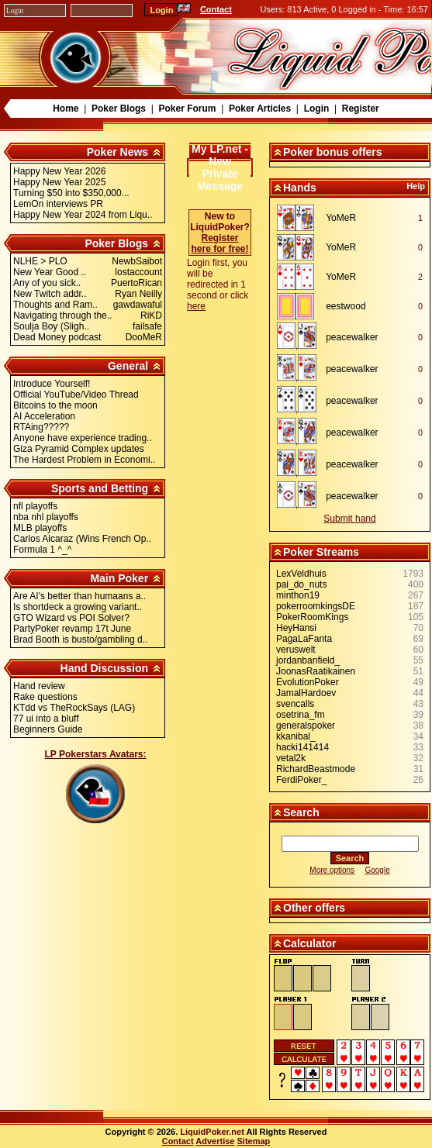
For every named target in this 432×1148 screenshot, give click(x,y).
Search (301, 812)
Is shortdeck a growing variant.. (77, 607)
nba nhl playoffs (45, 517)
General (128, 366)
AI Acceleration (44, 416)
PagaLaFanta (304, 638)
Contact (216, 9)
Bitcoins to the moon (55, 405)
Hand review (39, 686)
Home (65, 108)
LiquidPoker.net (212, 1131)
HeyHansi (296, 627)
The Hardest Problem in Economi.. (84, 459)
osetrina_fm (300, 714)
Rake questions (45, 696)
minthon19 (298, 595)
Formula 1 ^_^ (42, 549)
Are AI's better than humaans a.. (79, 596)
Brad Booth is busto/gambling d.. (80, 639)
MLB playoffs (40, 527)
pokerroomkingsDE (315, 606)
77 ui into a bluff (46, 718)
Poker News (117, 152)
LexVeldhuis (301, 573)
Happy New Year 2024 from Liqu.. (82, 214)
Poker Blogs (119, 108)
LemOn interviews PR (58, 203)
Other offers (314, 908)
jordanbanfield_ (308, 660)
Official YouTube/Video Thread (76, 394)
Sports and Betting (99, 488)
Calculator (309, 943)
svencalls (295, 703)
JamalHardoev (306, 693)
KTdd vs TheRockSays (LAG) (74, 707)
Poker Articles (260, 108)
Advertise (214, 1141)
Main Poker (119, 578)
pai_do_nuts (301, 584)
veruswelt (296, 649)
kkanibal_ (296, 736)
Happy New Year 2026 (59, 171)
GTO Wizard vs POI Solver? (71, 617)
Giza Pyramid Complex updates (78, 448)
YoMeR (341, 217)
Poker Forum (187, 108)
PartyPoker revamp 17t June (72, 628)
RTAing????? (41, 427)
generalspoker (305, 725)
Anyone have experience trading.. (82, 438)
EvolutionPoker (307, 682)
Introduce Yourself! (51, 383)
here (196, 306)
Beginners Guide (47, 729)
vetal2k (291, 758)
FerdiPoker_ (301, 779)
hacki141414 (302, 747)
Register (360, 108)
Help (415, 186)
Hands (299, 187)
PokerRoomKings (312, 617)
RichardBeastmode (315, 769)
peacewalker (352, 337)
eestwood (345, 306)
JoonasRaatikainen (315, 671)
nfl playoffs (35, 506)
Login (317, 108)
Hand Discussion (104, 668)
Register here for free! (219, 243)
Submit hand (349, 518)
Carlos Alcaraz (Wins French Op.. (82, 538)
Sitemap (254, 1141)
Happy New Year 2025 (59, 182)
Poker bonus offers (332, 152)
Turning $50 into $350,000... (71, 193)
